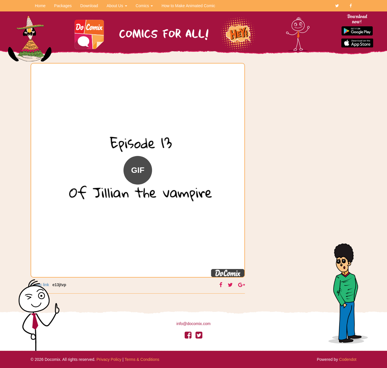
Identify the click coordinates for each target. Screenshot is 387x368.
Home (40, 5)
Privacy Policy (109, 359)
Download (89, 5)
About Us (117, 5)
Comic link (40, 284)
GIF (138, 170)
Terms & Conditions (142, 359)
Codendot (347, 359)
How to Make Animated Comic (188, 5)
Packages (62, 5)
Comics (144, 5)
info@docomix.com (193, 323)
